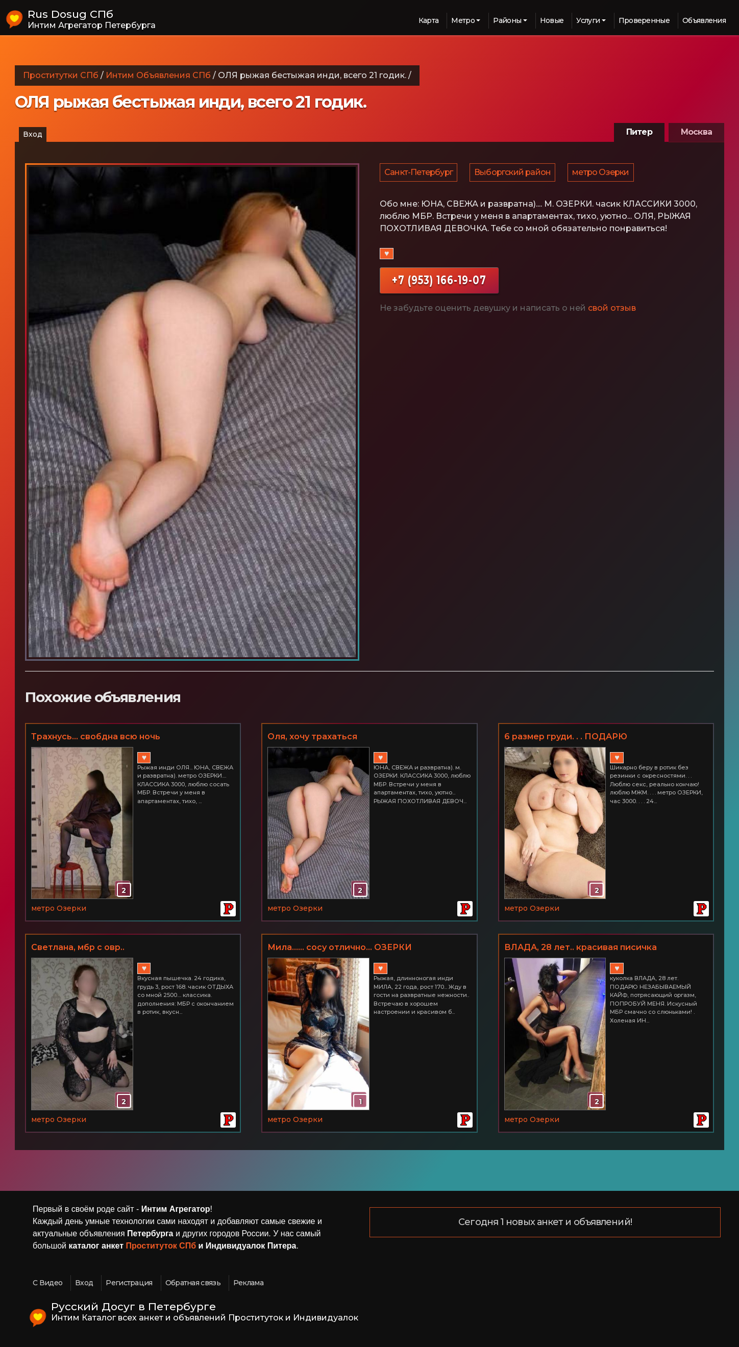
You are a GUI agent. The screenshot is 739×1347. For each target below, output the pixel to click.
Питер (639, 132)
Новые (552, 20)
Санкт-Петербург (419, 174)
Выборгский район (514, 174)
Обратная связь (192, 1282)
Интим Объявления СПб (158, 75)
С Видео (47, 1282)
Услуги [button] (588, 20)
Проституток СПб (161, 1245)
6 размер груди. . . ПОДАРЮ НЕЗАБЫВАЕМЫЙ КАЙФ (565, 737)
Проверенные (644, 20)
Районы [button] (507, 20)
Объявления (704, 20)
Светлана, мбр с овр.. (78, 947)
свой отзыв (612, 312)
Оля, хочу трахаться (312, 736)
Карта (428, 20)
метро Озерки (603, 174)
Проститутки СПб (60, 75)
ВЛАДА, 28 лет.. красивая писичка (580, 947)
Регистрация (129, 1282)
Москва (696, 132)
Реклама (248, 1282)
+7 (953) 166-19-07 (439, 284)
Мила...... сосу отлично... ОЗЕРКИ (339, 947)
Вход (32, 134)
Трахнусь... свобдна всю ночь (95, 736)
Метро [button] (463, 20)
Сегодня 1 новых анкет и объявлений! (545, 1222)
